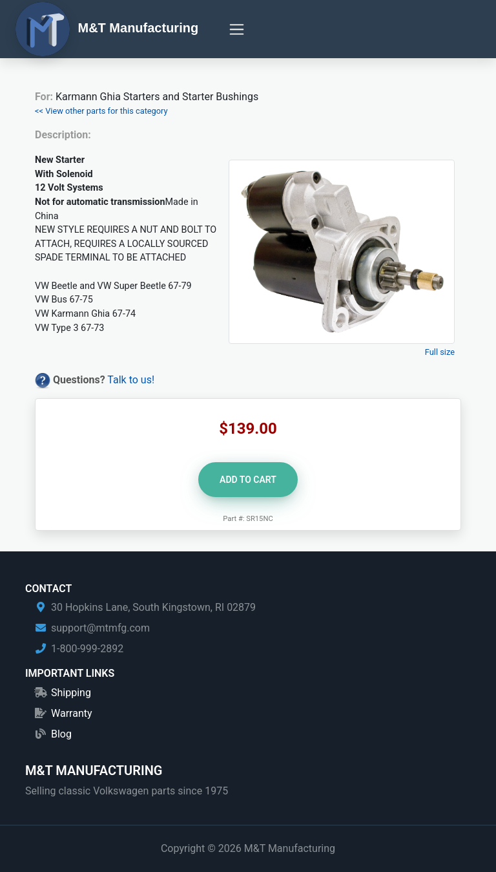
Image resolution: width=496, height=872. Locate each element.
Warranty (71, 713)
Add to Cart (248, 479)
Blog (61, 734)
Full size (440, 352)
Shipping (71, 692)
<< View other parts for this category (101, 111)
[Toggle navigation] (236, 29)
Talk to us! (130, 380)
